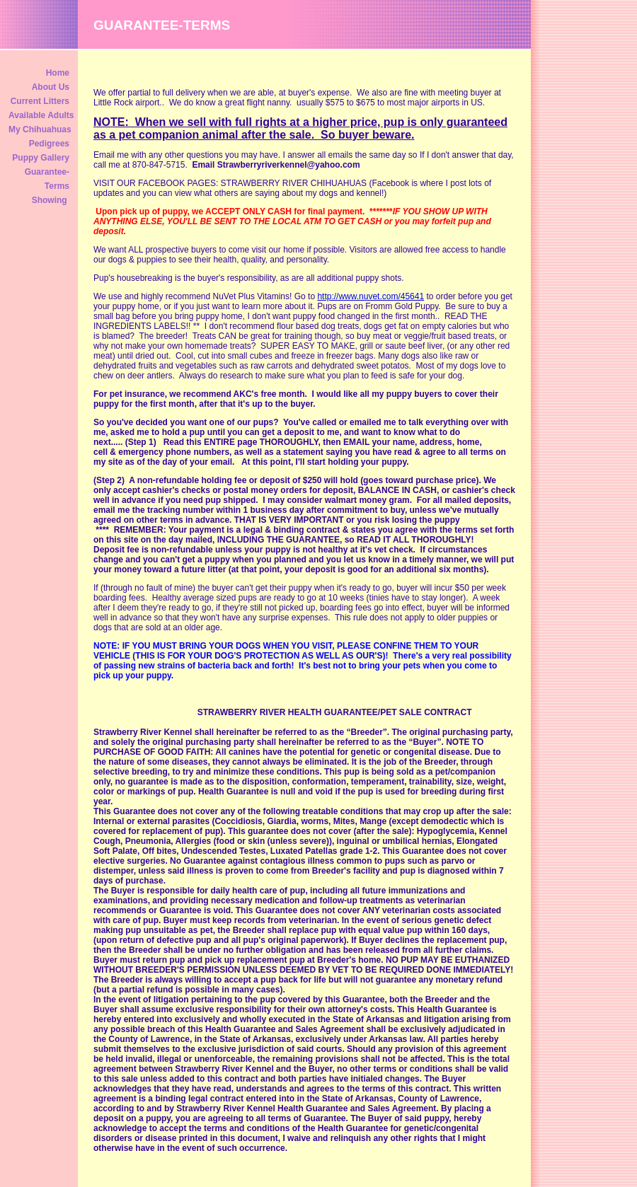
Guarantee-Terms (47, 179)
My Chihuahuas (39, 129)
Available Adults (39, 115)
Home (57, 73)
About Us (50, 87)
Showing (50, 200)
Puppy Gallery (40, 158)
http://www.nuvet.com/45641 (370, 296)
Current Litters (40, 101)
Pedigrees (49, 144)
